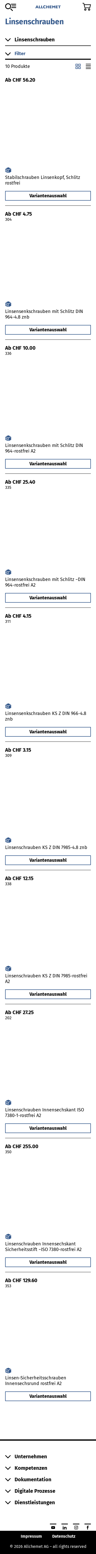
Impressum (31, 1536)
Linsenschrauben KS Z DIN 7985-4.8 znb (46, 847)
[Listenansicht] (88, 66)
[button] (48, 54)
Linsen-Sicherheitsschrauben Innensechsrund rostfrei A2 (35, 1380)
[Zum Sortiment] (10, 7)
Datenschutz (63, 1536)
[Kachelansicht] (78, 66)
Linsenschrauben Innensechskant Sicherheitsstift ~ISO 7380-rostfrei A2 (43, 1246)
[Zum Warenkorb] (86, 7)
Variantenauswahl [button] (48, 196)
